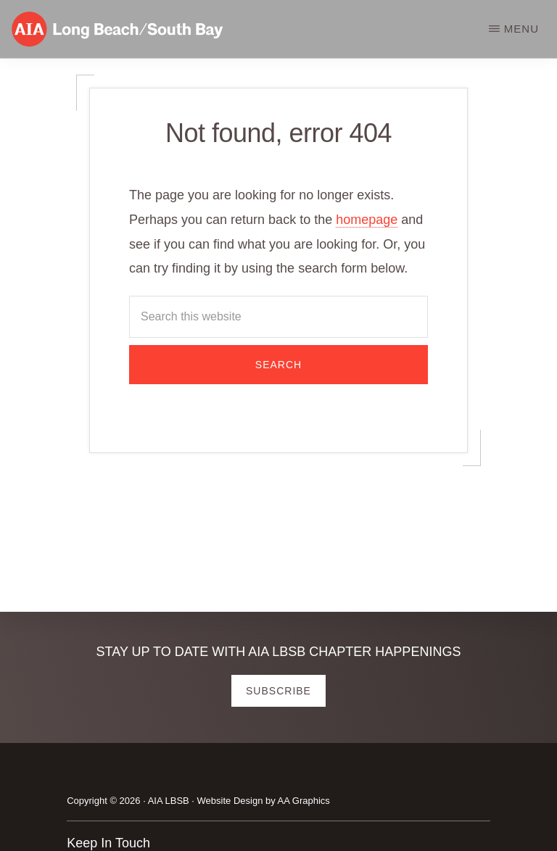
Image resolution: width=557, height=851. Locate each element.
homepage (366, 219)
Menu (521, 28)
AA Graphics (304, 800)
